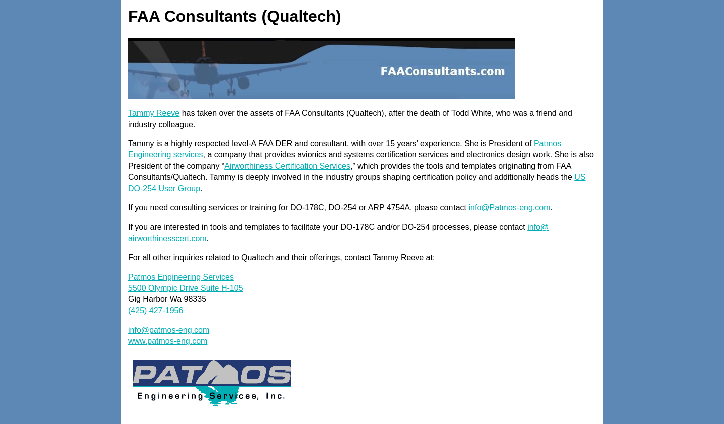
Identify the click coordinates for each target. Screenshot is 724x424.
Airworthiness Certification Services (287, 166)
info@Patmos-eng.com (510, 207)
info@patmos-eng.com (168, 330)
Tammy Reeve (153, 113)
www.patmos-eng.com (167, 341)
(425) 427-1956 (155, 310)
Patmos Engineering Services (181, 277)
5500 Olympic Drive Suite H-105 (185, 288)
